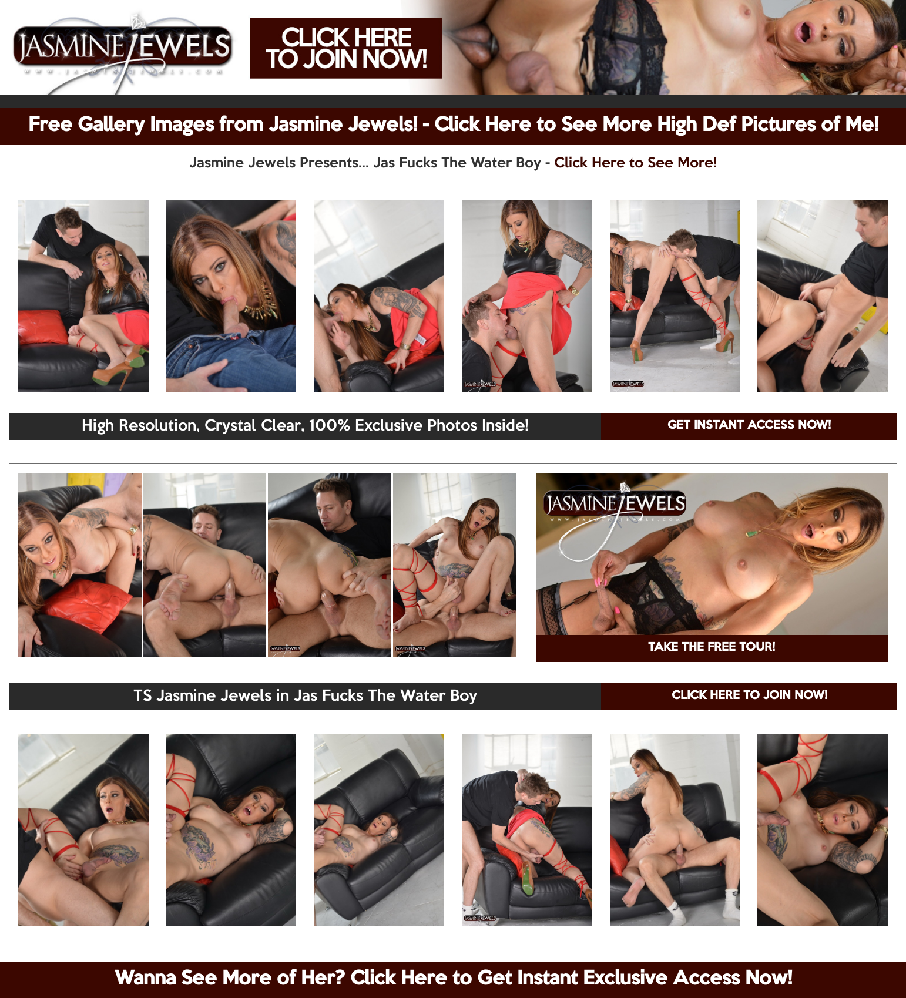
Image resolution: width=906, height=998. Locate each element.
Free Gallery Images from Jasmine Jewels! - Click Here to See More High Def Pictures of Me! (453, 126)
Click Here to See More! (635, 163)
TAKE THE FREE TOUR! (711, 648)
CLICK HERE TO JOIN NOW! (749, 696)
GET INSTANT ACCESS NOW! (749, 426)
